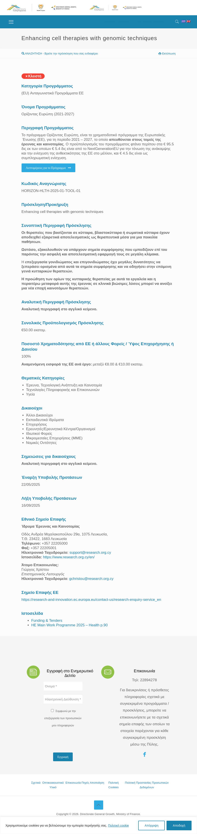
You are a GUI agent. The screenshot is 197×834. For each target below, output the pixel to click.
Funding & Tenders (46, 620)
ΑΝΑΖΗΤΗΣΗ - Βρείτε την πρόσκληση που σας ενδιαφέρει (60, 53)
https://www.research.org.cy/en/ (68, 557)
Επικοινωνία (73, 782)
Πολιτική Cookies (113, 785)
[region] (98, 825)
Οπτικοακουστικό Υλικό (53, 785)
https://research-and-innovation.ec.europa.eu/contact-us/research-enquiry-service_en (91, 600)
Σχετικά (36, 782)
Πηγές (85, 782)
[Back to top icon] (98, 805)
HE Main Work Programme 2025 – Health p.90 (69, 625)
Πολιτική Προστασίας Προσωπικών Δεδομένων (147, 785)
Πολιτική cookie (118, 825)
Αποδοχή (179, 825)
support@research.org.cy (90, 552)
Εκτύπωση (166, 53)
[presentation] (76, 740)
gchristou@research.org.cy (91, 579)
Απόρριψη (151, 825)
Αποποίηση (97, 782)
